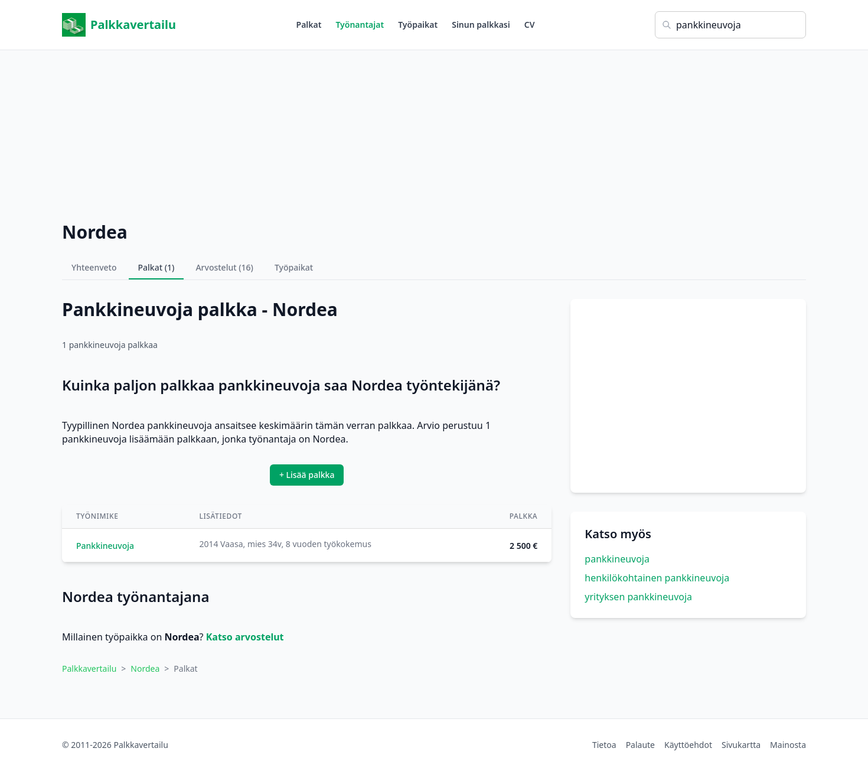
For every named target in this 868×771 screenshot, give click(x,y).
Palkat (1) (156, 267)
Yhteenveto (94, 267)
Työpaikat (418, 24)
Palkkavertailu (119, 25)
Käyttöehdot (688, 744)
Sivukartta (741, 744)
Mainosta (788, 744)
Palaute (640, 744)
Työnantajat (359, 24)
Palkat (309, 24)
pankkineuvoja (617, 558)
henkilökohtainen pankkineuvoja (657, 577)
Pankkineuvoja (105, 545)
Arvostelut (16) (224, 267)
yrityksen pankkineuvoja (638, 596)
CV (529, 24)
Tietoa (604, 744)
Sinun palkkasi (481, 24)
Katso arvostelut (245, 636)
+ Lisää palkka (307, 474)
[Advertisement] (434, 133)
